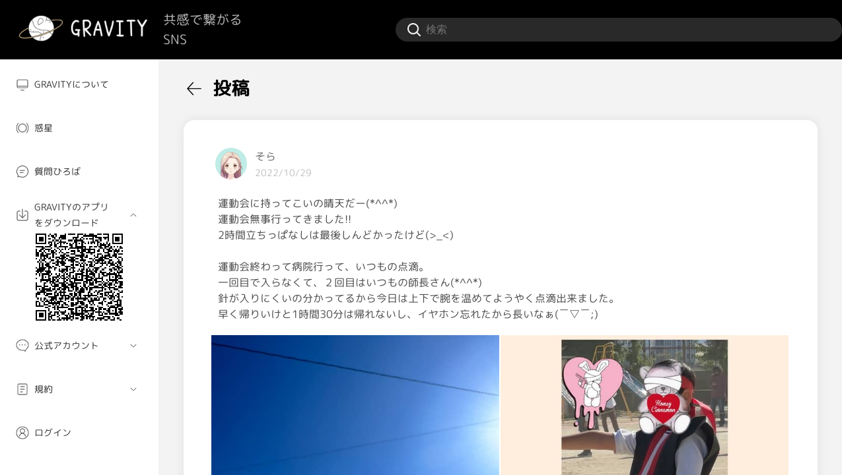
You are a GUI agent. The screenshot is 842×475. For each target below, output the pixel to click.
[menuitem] (79, 84)
